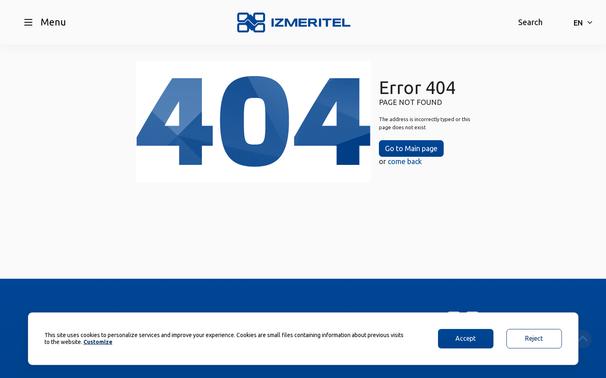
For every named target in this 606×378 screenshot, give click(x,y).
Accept (465, 338)
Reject (534, 338)
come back (405, 161)
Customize (98, 342)
